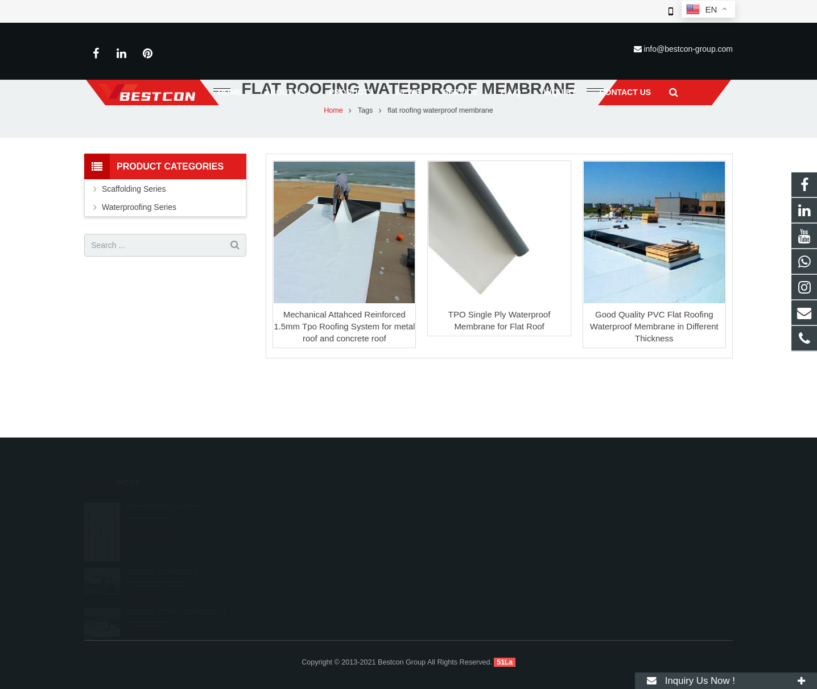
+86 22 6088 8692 (457, 533)
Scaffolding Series (134, 229)
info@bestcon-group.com (688, 48)
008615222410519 (459, 516)
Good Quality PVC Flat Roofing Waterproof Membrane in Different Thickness (654, 367)
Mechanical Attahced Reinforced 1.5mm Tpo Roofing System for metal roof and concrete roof (344, 367)
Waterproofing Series (139, 248)
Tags (365, 151)
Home (333, 151)
